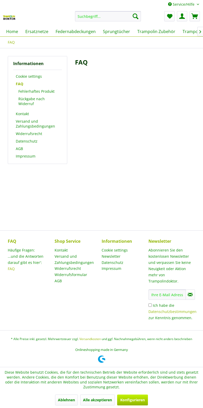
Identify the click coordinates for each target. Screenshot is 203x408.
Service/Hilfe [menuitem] (182, 4)
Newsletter (111, 256)
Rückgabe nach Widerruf (31, 101)
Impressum (25, 156)
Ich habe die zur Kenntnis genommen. (172, 311)
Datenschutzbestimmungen (172, 311)
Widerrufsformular (71, 274)
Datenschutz (26, 141)
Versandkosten (90, 339)
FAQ (19, 83)
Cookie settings (29, 76)
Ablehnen (66, 399)
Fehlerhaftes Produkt (36, 91)
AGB (19, 148)
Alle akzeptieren (97, 399)
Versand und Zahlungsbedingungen (35, 124)
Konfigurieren (132, 399)
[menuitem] (108, 16)
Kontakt (22, 113)
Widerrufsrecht (29, 133)
